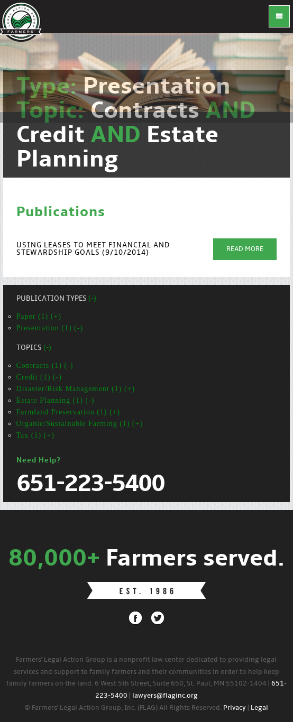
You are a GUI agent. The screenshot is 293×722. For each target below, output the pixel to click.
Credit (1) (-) (39, 377)
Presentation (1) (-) (50, 328)
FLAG (21, 21)
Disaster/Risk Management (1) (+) (75, 389)
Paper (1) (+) (38, 316)
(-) (92, 299)
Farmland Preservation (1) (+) (68, 412)
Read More (244, 249)
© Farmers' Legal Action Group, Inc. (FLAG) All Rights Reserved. (123, 708)
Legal (259, 708)
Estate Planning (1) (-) (55, 400)
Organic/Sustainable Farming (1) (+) (79, 424)
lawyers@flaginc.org (165, 695)
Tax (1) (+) (35, 435)
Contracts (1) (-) (45, 365)
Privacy (234, 708)
